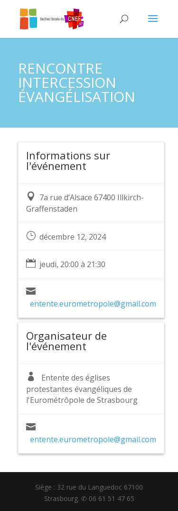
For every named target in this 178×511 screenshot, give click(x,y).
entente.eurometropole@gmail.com (93, 303)
